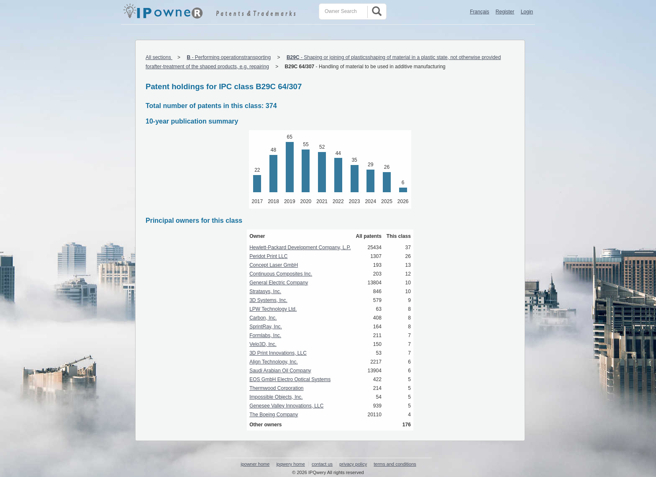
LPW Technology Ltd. (273, 309)
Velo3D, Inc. (263, 344)
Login (527, 12)
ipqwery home (290, 464)
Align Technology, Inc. (273, 362)
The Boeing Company (273, 415)
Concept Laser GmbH (273, 265)
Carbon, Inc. (263, 318)
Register (505, 12)
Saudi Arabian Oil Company (280, 371)
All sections (159, 57)
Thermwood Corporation (276, 388)
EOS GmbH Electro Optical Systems (290, 379)
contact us (322, 464)
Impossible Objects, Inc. (275, 397)
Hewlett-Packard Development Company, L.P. (300, 247)
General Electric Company (278, 283)
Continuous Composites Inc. (280, 274)
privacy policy (353, 464)
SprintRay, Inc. (265, 327)
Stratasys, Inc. (265, 291)
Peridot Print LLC (268, 256)
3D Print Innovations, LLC (278, 353)
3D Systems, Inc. (268, 300)
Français (479, 12)
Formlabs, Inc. (265, 335)
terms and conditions (395, 464)
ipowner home (255, 464)
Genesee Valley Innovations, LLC (286, 406)
